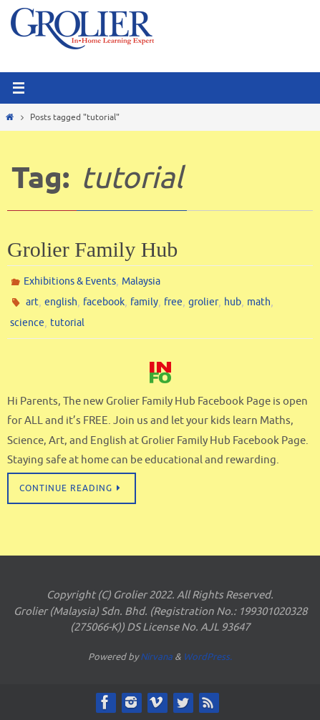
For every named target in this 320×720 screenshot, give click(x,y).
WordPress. (207, 657)
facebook (104, 302)
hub (232, 302)
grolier (203, 302)
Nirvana (156, 657)
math (259, 302)
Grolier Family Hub (92, 249)
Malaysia (141, 281)
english (60, 302)
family (144, 302)
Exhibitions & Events (70, 281)
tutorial (67, 323)
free (173, 302)
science (27, 323)
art (32, 302)
